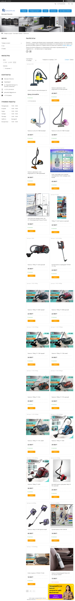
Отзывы (4, 48)
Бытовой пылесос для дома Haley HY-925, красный (61, 485)
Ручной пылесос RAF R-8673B (59, 529)
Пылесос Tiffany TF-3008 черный (36, 310)
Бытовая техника (17, 33)
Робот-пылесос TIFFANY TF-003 (36, 573)
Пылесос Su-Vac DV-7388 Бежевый (36, 130)
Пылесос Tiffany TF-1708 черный (36, 353)
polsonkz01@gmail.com (10, 92)
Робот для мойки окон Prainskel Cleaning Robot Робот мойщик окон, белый (61, 176)
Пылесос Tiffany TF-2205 (34, 484)
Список (71, 59)
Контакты (53, 11)
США (64, 45)
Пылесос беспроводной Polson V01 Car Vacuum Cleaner (61, 573)
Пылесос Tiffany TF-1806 (58, 440)
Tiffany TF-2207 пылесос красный (60, 221)
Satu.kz (44, 598)
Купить (55, 100)
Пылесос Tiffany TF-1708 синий (60, 353)
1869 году (68, 45)
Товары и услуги (34, 11)
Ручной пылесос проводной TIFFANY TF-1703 (61, 265)
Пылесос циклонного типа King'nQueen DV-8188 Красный (59, 88)
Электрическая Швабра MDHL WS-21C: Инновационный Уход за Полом (37, 219)
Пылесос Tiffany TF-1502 (34, 397)
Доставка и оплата (65, 11)
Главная (24, 11)
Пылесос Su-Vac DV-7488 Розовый (60, 130)
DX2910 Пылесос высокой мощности (37, 90)
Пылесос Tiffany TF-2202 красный (36, 264)
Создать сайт (3, 1)
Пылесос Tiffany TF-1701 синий (36, 440)
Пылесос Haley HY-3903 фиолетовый (37, 529)
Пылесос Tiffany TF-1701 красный (60, 397)
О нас (45, 11)
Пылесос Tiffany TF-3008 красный (60, 310)
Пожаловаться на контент (42, 599)
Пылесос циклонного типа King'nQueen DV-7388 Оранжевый (36, 172)
